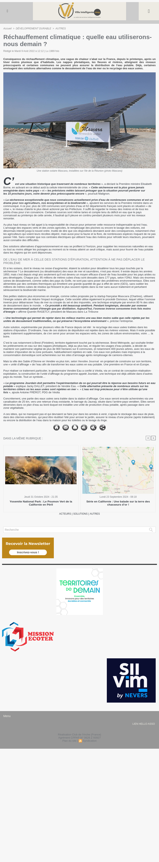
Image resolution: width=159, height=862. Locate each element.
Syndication (89, 740)
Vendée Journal (88, 361)
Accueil (7, 28)
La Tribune (91, 311)
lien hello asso (143, 724)
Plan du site (69, 740)
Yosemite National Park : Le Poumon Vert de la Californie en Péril (41, 503)
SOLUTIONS (80, 513)
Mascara (123, 296)
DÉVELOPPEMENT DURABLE (33, 28)
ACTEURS (64, 513)
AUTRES (59, 28)
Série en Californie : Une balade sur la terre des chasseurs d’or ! (118, 503)
